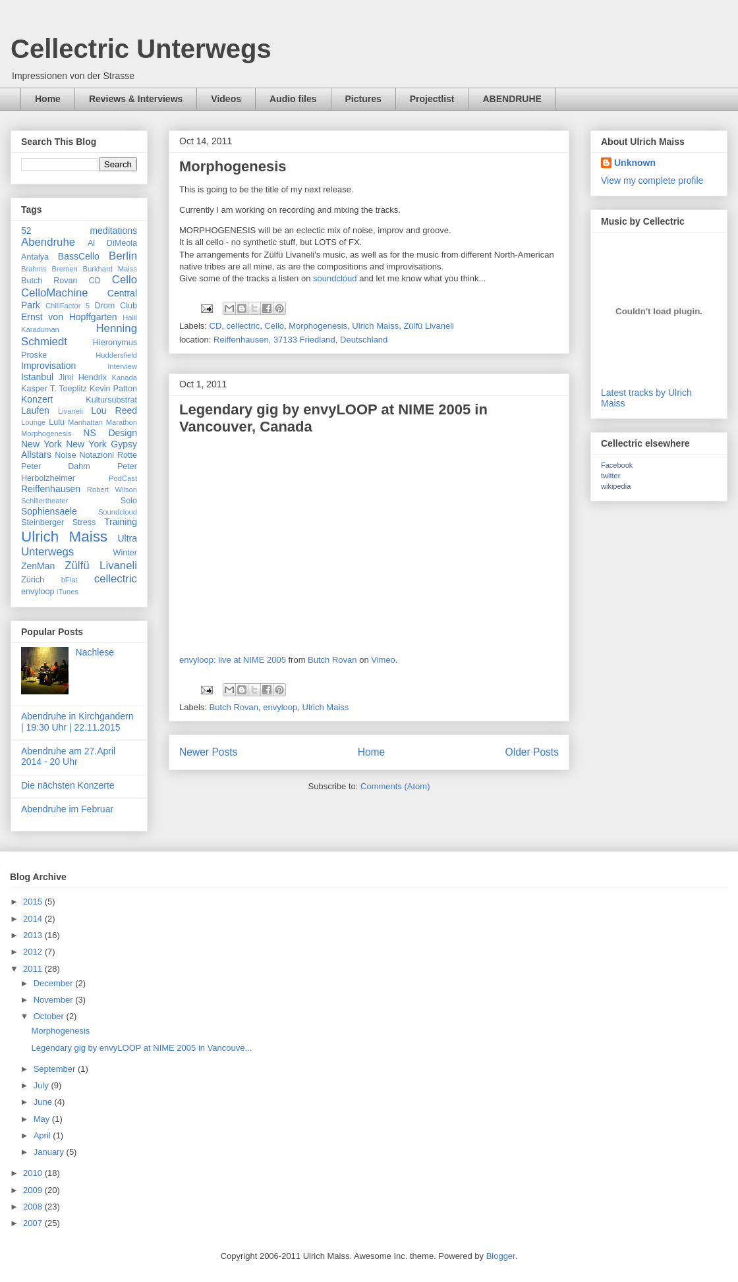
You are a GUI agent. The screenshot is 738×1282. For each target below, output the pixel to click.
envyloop (280, 707)
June (44, 1102)
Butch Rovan (332, 660)
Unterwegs (47, 551)
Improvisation (48, 365)
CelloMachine (54, 293)
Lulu (57, 422)
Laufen (35, 410)
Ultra (127, 538)
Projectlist (432, 99)
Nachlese (95, 652)
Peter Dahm (55, 466)
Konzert (37, 399)
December (55, 983)
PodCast (123, 478)
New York (41, 444)
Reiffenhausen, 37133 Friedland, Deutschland (300, 340)
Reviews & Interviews (136, 99)
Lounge (33, 422)
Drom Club (116, 305)
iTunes (67, 592)
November (55, 1000)
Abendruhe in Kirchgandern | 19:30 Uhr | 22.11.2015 (77, 722)
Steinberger (42, 522)
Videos (226, 99)
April (43, 1135)
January (50, 1152)
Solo (129, 500)
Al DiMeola (112, 243)
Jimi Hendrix (83, 377)
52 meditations (79, 230)
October (50, 1016)
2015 (34, 901)
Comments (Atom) (395, 786)
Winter (125, 552)
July (42, 1085)
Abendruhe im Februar (67, 809)
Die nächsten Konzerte (68, 785)
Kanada (124, 377)
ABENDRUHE (511, 99)
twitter (610, 476)
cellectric (243, 326)
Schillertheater (45, 501)
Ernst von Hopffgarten (69, 317)
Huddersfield (116, 355)
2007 (34, 1223)
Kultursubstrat (111, 399)
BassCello (78, 256)
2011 (34, 969)
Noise (65, 455)
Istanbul (37, 377)
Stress (84, 522)
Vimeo (383, 660)
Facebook (617, 465)
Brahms (34, 269)
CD (216, 326)
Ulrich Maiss (375, 326)
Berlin (123, 256)
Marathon (121, 422)
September (56, 1069)
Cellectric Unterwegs (141, 48)
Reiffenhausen (50, 489)
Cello (274, 326)
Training (120, 521)
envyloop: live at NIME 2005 (232, 660)
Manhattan (85, 422)
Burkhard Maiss (110, 269)
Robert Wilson (112, 489)
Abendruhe (48, 242)
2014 (34, 919)
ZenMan (38, 566)
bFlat (69, 580)
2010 (34, 1173)
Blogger (500, 1256)
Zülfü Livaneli (428, 326)
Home (48, 99)
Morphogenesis (233, 166)
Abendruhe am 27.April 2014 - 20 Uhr (68, 756)
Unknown (635, 162)
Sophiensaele (49, 511)
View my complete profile (652, 180)
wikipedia (616, 486)
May (43, 1119)
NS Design (110, 433)
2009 (34, 1190)
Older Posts (532, 752)
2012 (34, 952)
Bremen (64, 269)
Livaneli (70, 411)
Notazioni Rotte (108, 455)
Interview (122, 366)
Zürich (32, 579)
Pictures (363, 99)
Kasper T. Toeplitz (54, 388)
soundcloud (335, 278)
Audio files (293, 99)
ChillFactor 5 (67, 306)
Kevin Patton (113, 388)
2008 (34, 1207)
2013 (34, 935)
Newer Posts (208, 752)
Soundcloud (117, 512)
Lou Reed (114, 410)
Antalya (35, 257)
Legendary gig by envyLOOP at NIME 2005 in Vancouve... (141, 1048)
